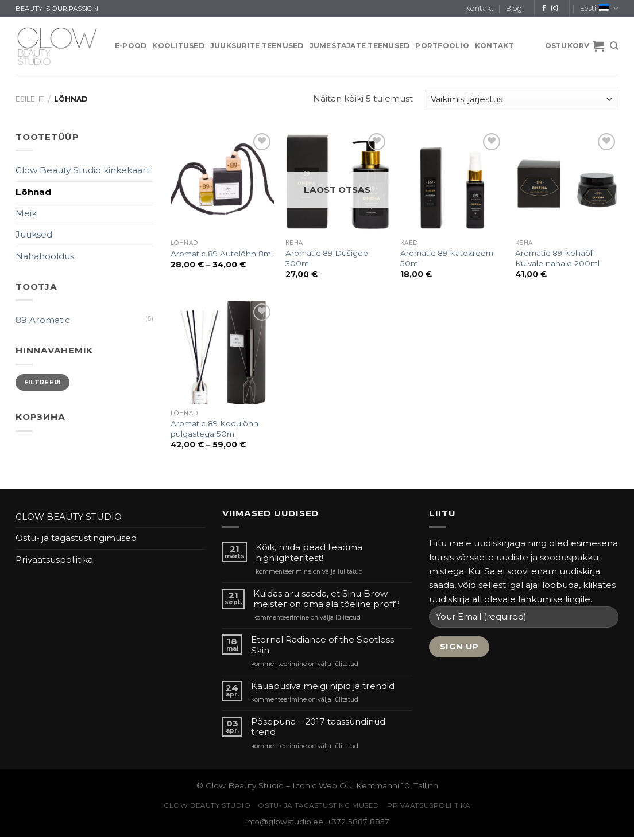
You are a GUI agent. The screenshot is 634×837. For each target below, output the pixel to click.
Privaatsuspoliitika (54, 559)
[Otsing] (614, 46)
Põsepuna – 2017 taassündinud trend (318, 727)
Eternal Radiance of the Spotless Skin (322, 644)
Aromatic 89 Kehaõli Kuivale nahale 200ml (557, 258)
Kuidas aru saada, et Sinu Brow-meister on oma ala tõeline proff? (326, 599)
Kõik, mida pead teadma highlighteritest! (309, 552)
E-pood (130, 45)
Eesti (599, 8)
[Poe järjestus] (521, 99)
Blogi (515, 8)
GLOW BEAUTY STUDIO (69, 516)
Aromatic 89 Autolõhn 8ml (222, 253)
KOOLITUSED (178, 45)
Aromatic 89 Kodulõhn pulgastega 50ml (214, 428)
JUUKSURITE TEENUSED (257, 45)
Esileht (30, 99)
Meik (26, 213)
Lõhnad (33, 191)
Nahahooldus (45, 256)
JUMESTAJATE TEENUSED (360, 45)
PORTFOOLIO (442, 45)
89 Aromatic (43, 319)
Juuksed (34, 234)
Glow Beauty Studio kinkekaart (83, 170)
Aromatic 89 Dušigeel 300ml (327, 258)
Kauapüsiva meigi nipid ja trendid (323, 686)
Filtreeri (42, 382)
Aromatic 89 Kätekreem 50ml (446, 258)
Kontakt (479, 8)
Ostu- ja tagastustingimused (76, 537)
